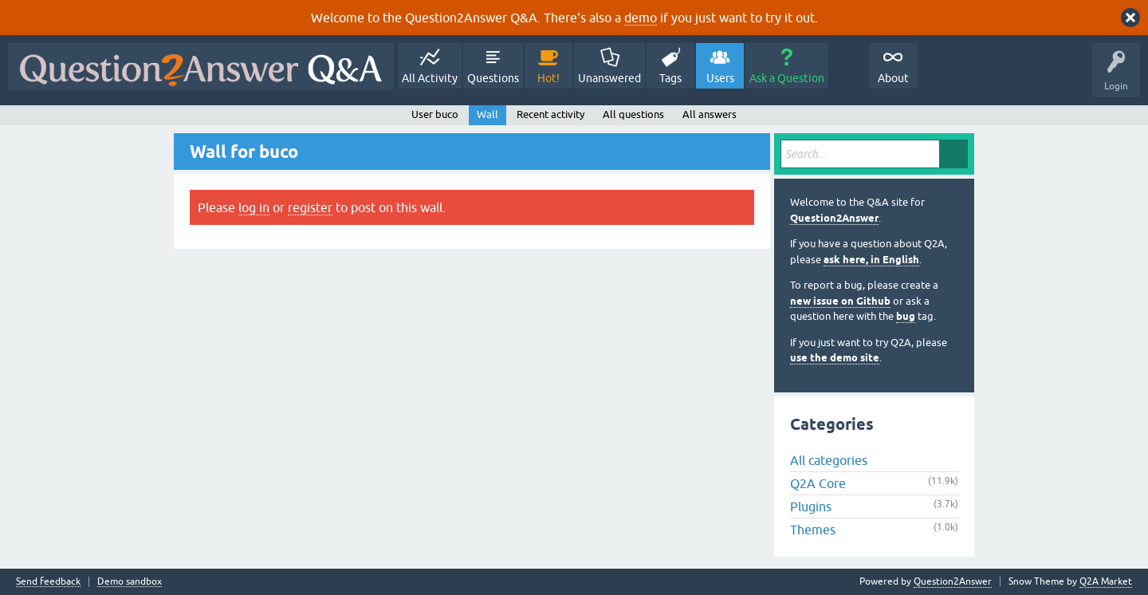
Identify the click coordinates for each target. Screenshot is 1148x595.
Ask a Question (786, 78)
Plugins (811, 506)
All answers (709, 114)
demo (640, 17)
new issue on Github (840, 301)
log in (253, 207)
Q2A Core (818, 483)
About (893, 78)
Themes (812, 529)
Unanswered (609, 78)
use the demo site (834, 358)
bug (905, 316)
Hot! (548, 78)
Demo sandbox (129, 582)
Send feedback (48, 582)
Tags (670, 78)
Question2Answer (834, 218)
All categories (828, 460)
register (310, 207)
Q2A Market (1105, 581)
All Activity (430, 78)
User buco (434, 114)
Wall (487, 114)
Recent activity (550, 114)
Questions (493, 78)
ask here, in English (871, 260)
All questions (633, 114)
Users (720, 78)
